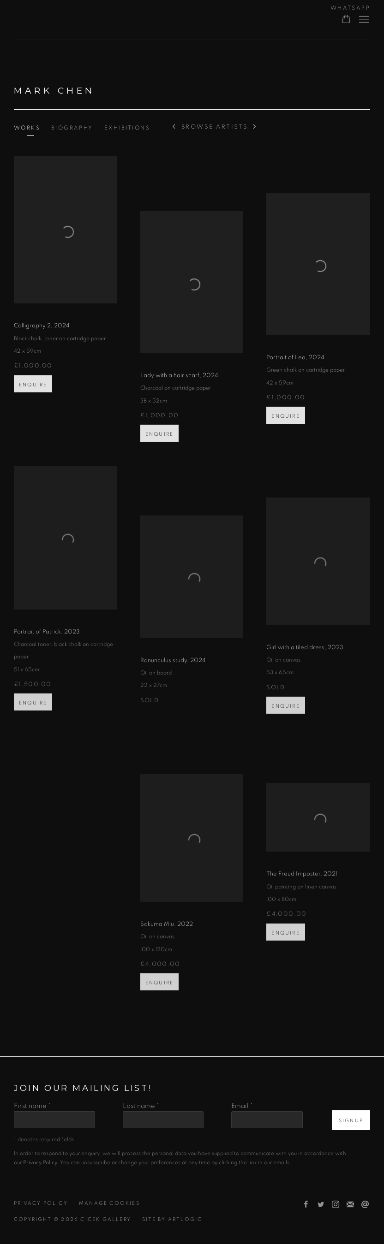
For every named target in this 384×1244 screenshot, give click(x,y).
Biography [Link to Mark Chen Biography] (72, 127)
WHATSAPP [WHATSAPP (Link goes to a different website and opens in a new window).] (350, 8)
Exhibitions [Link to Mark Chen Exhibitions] (127, 127)
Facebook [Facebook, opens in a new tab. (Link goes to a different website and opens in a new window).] (306, 1204)
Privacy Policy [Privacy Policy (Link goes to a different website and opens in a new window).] (40, 1162)
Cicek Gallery (69, 20)
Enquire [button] (33, 393)
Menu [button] (363, 20)
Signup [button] (351, 1120)
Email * (242, 1105)
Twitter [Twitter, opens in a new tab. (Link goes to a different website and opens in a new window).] (320, 1204)
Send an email (365, 1204)
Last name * (141, 1105)
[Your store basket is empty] (346, 20)
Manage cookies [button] (109, 1203)
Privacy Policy (41, 1203)
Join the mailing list (350, 1204)
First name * (32, 1105)
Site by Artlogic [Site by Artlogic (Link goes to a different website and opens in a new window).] (172, 1219)
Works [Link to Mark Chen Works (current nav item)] (27, 127)
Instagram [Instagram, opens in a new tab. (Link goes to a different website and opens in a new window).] (335, 1204)
